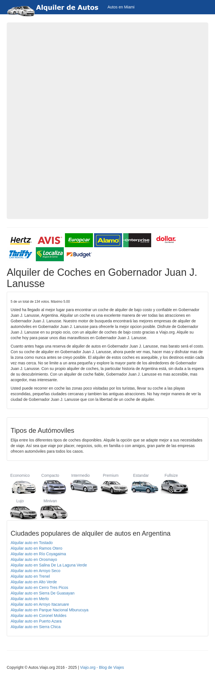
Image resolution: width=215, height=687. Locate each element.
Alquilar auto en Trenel (30, 576)
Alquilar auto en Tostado (32, 542)
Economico (20, 484)
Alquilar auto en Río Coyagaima (38, 554)
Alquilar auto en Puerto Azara (36, 621)
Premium (110, 484)
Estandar (140, 484)
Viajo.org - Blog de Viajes (102, 667)
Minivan (50, 509)
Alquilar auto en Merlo (30, 598)
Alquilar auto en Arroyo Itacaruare (40, 604)
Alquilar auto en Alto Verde (34, 582)
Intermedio (80, 484)
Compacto (50, 484)
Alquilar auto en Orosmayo (34, 559)
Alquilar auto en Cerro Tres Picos (39, 587)
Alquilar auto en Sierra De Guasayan (42, 593)
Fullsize (171, 484)
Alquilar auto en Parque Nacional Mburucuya (49, 610)
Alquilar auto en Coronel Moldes (38, 615)
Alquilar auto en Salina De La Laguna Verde (49, 565)
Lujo (20, 509)
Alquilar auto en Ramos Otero (36, 548)
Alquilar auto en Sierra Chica (35, 626)
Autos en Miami (121, 7)
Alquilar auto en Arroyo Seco (35, 570)
